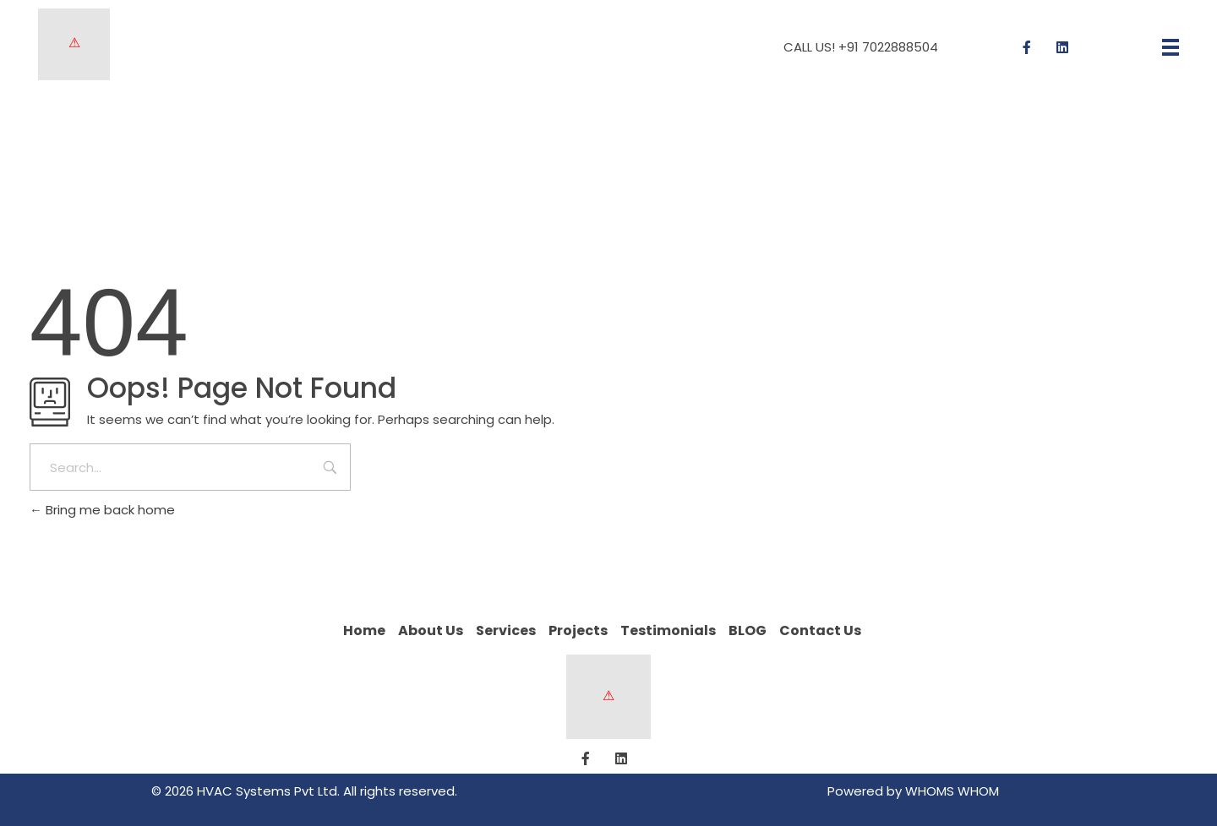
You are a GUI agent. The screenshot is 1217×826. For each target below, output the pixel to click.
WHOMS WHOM (952, 791)
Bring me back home (102, 510)
